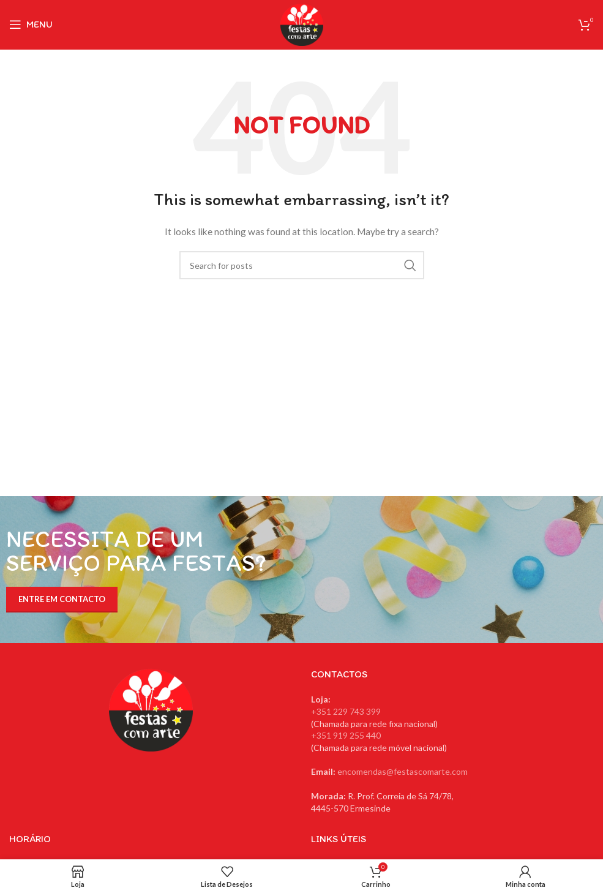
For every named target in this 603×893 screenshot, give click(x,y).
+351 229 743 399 (346, 711)
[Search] (301, 265)
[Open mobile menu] (31, 24)
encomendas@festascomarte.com (402, 771)
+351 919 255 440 (346, 735)
